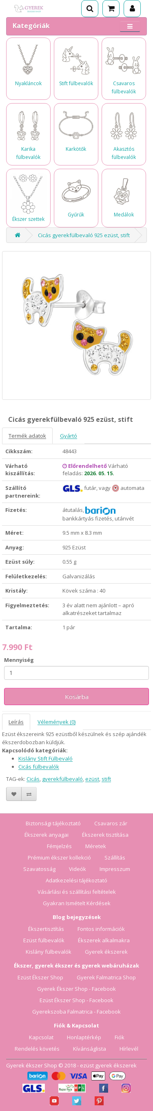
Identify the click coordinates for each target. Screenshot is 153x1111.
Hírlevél (129, 1048)
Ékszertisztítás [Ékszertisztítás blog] (46, 928)
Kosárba (77, 696)
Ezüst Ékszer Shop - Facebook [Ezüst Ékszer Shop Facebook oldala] (76, 1000)
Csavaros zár (110, 823)
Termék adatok (27, 435)
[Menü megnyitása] (130, 26)
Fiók (119, 1037)
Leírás (16, 721)
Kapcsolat (41, 1037)
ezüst (92, 779)
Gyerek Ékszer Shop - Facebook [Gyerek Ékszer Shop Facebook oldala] (76, 988)
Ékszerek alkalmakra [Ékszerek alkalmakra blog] (104, 940)
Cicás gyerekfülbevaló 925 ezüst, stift (84, 235)
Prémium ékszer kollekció (59, 857)
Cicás (33, 779)
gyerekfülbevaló (62, 779)
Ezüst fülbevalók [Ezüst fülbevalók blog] (43, 940)
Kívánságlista (89, 1048)
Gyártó (68, 435)
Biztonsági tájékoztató (53, 823)
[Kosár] (111, 8)
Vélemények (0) (56, 721)
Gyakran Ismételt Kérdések (77, 903)
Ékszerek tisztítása (105, 834)
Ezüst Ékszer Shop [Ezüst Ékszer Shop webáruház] (40, 977)
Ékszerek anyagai (46, 834)
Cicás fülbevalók (38, 766)
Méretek (95, 846)
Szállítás (114, 857)
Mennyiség (19, 660)
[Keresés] (89, 8)
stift (106, 779)
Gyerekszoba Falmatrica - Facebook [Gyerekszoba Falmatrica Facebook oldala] (76, 1011)
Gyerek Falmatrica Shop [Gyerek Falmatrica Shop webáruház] (106, 977)
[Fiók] (132, 8)
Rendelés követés (37, 1048)
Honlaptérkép (84, 1037)
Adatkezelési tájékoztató (76, 880)
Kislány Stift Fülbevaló (45, 758)
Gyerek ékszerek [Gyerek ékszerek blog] (106, 951)
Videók (77, 869)
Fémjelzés (59, 846)
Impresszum (115, 869)
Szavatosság (39, 869)
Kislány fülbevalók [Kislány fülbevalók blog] (48, 951)
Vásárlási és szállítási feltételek (77, 891)
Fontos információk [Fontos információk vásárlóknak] (101, 928)
